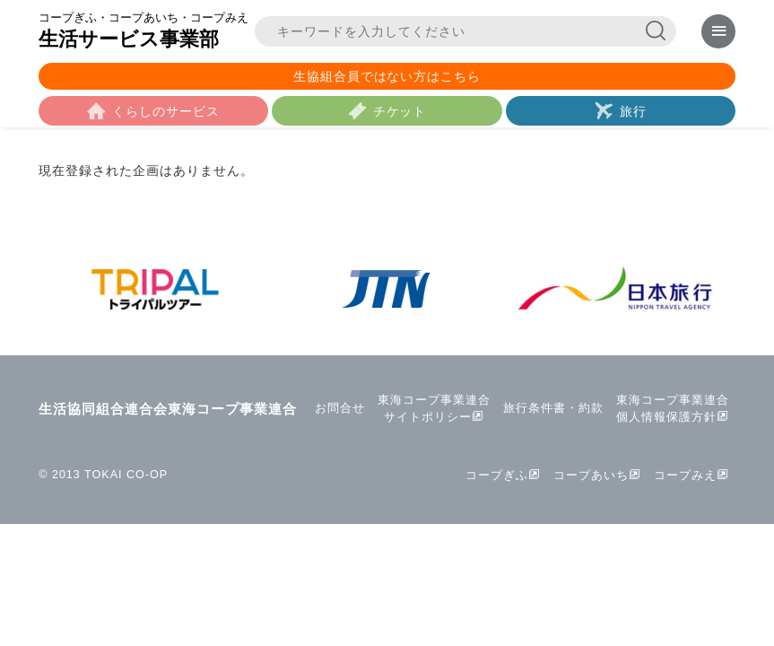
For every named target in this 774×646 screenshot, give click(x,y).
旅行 (633, 111)
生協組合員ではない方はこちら (387, 76)
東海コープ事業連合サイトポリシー (434, 409)
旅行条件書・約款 (553, 408)
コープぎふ (496, 475)
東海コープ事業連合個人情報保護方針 (672, 409)
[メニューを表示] (718, 31)
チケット (400, 111)
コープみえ (685, 475)
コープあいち (591, 475)
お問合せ (340, 408)
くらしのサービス (166, 111)
